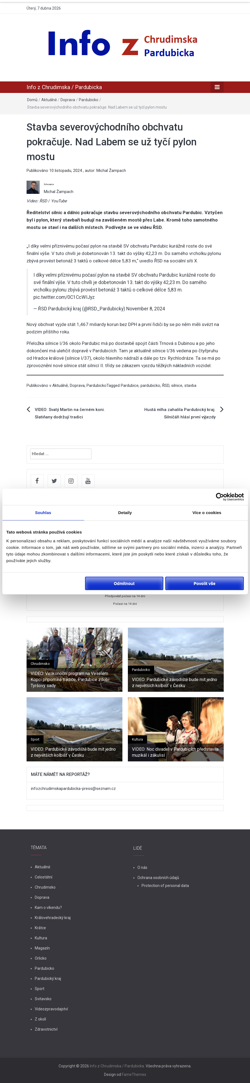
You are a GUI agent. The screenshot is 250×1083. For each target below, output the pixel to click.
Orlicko (41, 958)
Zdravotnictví (46, 1029)
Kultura (137, 739)
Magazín (42, 948)
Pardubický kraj (48, 978)
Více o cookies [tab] (207, 512)
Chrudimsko (40, 664)
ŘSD (165, 385)
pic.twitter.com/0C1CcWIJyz (64, 297)
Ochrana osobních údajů (158, 877)
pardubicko (150, 385)
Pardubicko (88, 100)
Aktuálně (49, 100)
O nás (142, 867)
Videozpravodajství (51, 1009)
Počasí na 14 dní (125, 604)
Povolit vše (204, 583)
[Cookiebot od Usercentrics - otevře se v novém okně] (220, 497)
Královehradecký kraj (53, 917)
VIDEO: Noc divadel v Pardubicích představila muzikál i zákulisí (175, 752)
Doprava (68, 100)
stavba (190, 385)
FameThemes (134, 1074)
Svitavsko (43, 999)
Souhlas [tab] (43, 512)
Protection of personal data (165, 885)
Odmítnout (124, 583)
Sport (35, 739)
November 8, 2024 (145, 308)
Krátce (40, 928)
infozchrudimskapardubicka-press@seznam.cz (73, 788)
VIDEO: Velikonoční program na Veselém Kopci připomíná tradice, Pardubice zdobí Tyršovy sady (70, 679)
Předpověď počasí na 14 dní (125, 596)
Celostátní (43, 877)
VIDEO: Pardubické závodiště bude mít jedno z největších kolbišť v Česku (174, 682)
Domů (32, 100)
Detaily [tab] (125, 512)
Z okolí (40, 1019)
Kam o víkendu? (48, 907)
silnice (176, 385)
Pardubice (130, 385)
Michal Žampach (111, 170)
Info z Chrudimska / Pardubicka (64, 87)
